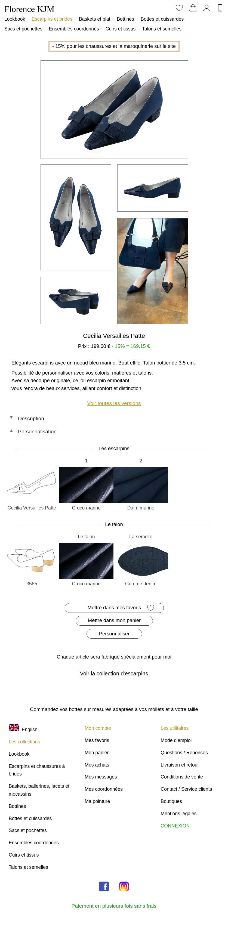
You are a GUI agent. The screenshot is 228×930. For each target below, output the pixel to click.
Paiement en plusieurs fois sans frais (114, 906)
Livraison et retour (180, 765)
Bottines (125, 19)
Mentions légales (179, 813)
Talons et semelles (161, 29)
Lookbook (14, 19)
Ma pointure (97, 801)
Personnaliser (114, 634)
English (23, 729)
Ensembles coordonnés (74, 29)
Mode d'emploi (176, 740)
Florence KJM (29, 9)
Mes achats (97, 765)
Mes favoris (97, 740)
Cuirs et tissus (120, 29)
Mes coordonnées (104, 789)
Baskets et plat (94, 19)
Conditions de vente (182, 777)
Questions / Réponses (184, 752)
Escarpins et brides (52, 19)
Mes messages (101, 777)
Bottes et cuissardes (162, 19)
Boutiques (171, 801)
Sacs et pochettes (23, 29)
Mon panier (97, 752)
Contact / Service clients (186, 789)
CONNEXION (175, 826)
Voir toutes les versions (114, 403)
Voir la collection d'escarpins (114, 673)
